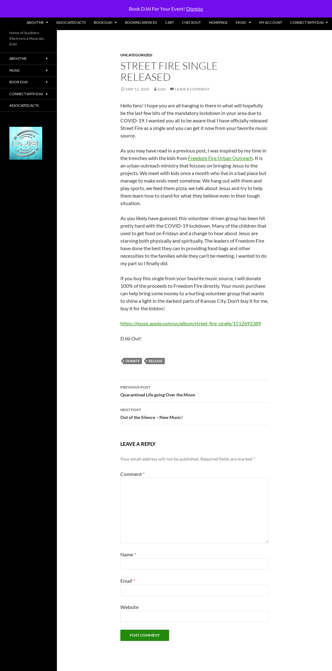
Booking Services (141, 22)
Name (128, 554)
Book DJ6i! (103, 22)
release (155, 361)
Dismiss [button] (194, 9)
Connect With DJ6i (307, 22)
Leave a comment (192, 89)
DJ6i (162, 89)
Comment (132, 474)
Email (127, 581)
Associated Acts (71, 22)
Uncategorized (136, 55)
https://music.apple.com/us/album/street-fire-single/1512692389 (190, 323)
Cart (169, 22)
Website (129, 607)
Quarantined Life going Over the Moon (194, 390)
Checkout (191, 22)
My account (270, 22)
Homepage (218, 22)
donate (133, 361)
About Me (35, 22)
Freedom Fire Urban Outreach (220, 158)
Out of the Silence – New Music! (194, 413)
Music (241, 22)
